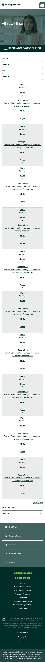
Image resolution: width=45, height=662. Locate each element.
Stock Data (22, 598)
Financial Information (22, 594)
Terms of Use (22, 637)
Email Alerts (11, 527)
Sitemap (10, 563)
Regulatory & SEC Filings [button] (22, 48)
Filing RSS (37, 503)
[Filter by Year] (22, 76)
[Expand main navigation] (42, 5)
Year (3, 71)
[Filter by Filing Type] (22, 64)
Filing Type (5, 59)
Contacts (10, 545)
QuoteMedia (27, 652)
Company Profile (13, 536)
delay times (34, 654)
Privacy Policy (22, 632)
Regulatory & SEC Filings (22, 601)
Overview (22, 583)
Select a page (8, 507)
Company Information (22, 590)
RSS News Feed (13, 554)
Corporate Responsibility (22, 605)
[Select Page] (22, 513)
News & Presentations (22, 587)
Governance (22, 608)
